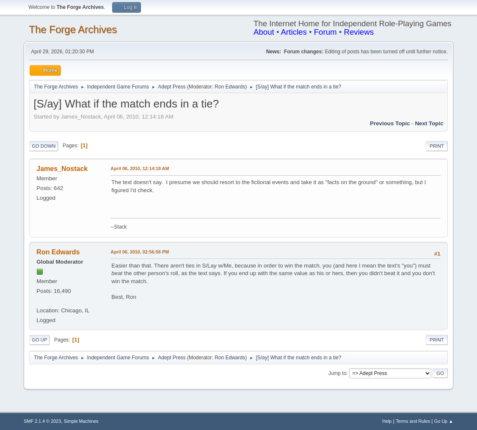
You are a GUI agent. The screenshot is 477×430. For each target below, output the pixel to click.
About (264, 32)
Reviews (359, 32)
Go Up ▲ (443, 421)
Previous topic (390, 123)
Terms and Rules (413, 421)
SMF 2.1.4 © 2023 (42, 421)
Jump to (337, 373)
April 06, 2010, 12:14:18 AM (139, 168)
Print (437, 146)
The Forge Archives (73, 29)
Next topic (429, 123)
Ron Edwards (230, 87)
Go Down (43, 146)
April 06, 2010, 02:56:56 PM (139, 251)
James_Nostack (62, 168)
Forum (325, 32)
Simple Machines (81, 421)
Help (387, 421)
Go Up (39, 339)
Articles (294, 32)
